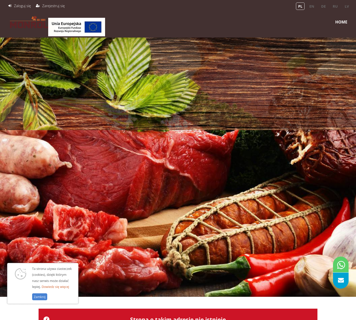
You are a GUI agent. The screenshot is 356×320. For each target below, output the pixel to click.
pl (300, 6)
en (311, 6)
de (323, 6)
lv (347, 6)
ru (335, 6)
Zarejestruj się (53, 5)
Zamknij (39, 300)
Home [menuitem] (341, 22)
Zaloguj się (22, 5)
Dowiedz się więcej (55, 290)
